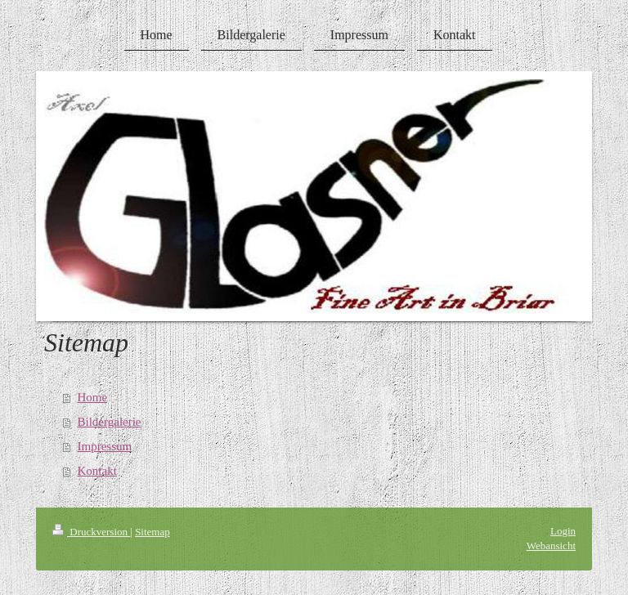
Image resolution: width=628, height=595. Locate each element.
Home (93, 397)
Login (563, 531)
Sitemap (152, 532)
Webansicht (551, 545)
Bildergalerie (109, 421)
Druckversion (91, 532)
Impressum (105, 446)
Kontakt (97, 470)
